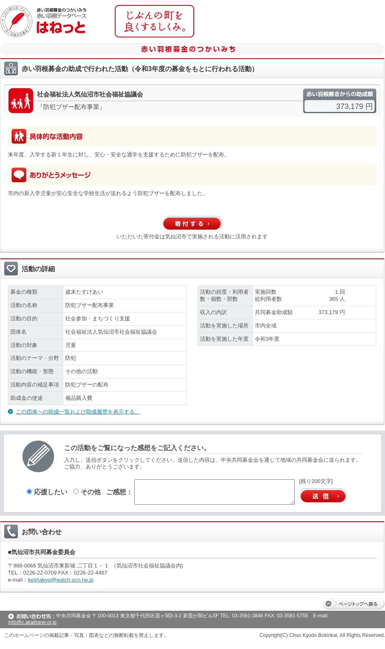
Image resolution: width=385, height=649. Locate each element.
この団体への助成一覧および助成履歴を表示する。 (78, 412)
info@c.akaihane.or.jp (32, 622)
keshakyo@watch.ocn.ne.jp (61, 580)
